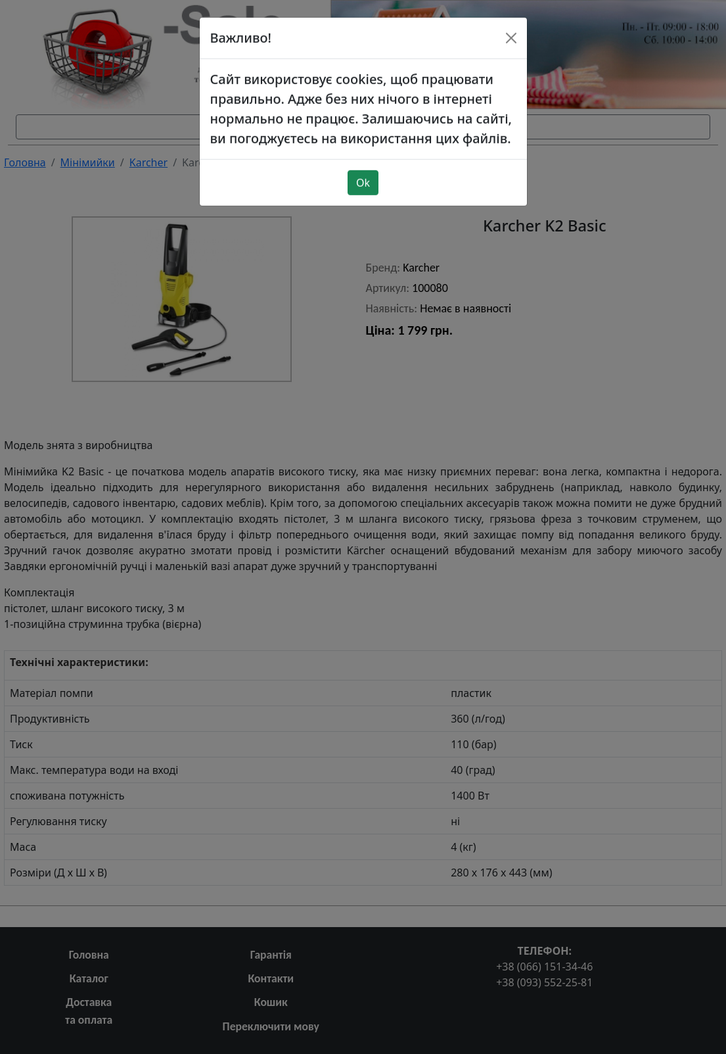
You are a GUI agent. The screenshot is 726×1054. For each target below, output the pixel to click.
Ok (363, 154)
